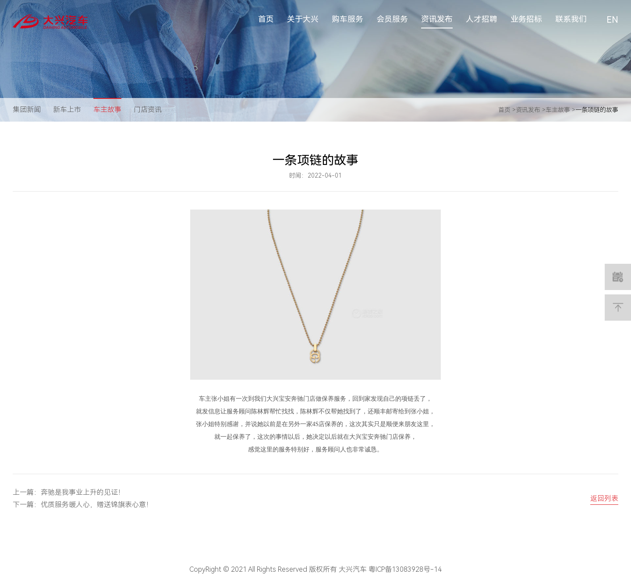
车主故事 (107, 109)
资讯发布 (437, 19)
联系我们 (571, 19)
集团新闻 (27, 109)
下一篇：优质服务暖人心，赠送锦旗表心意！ (83, 504)
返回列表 (604, 498)
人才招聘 (481, 19)
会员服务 (392, 19)
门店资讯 (148, 109)
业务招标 (526, 19)
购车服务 (347, 19)
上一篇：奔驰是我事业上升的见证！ (69, 492)
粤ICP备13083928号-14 (405, 569)
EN (612, 19)
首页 (266, 19)
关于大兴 (303, 19)
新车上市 (67, 109)
